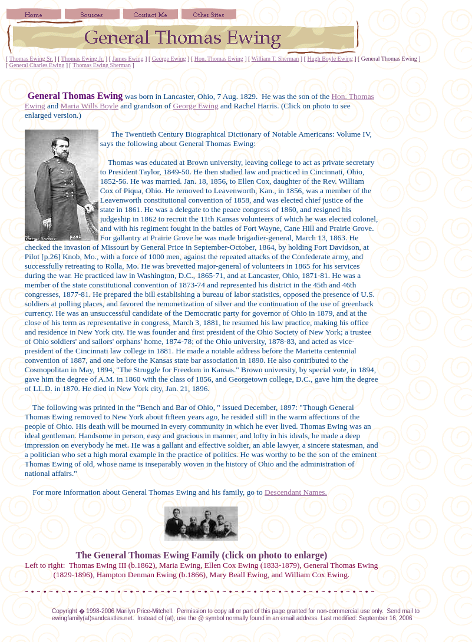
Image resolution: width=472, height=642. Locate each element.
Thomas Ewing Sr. (31, 58)
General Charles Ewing (36, 65)
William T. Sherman (275, 58)
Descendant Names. (296, 492)
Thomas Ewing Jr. (82, 58)
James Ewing (128, 58)
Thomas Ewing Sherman (101, 65)
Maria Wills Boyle (89, 105)
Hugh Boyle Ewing (329, 58)
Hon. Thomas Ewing (218, 58)
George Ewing (169, 58)
